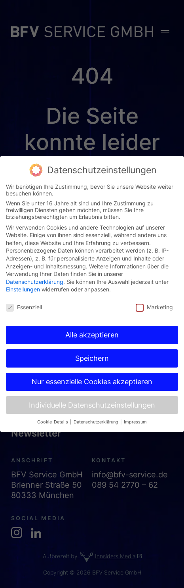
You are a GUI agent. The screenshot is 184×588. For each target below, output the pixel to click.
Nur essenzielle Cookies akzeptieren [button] (92, 372)
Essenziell (24, 298)
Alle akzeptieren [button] (92, 325)
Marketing (154, 298)
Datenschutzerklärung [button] (97, 412)
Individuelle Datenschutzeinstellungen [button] (92, 395)
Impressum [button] (135, 412)
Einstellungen (23, 280)
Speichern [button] (92, 349)
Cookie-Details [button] (53, 412)
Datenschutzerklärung (34, 272)
